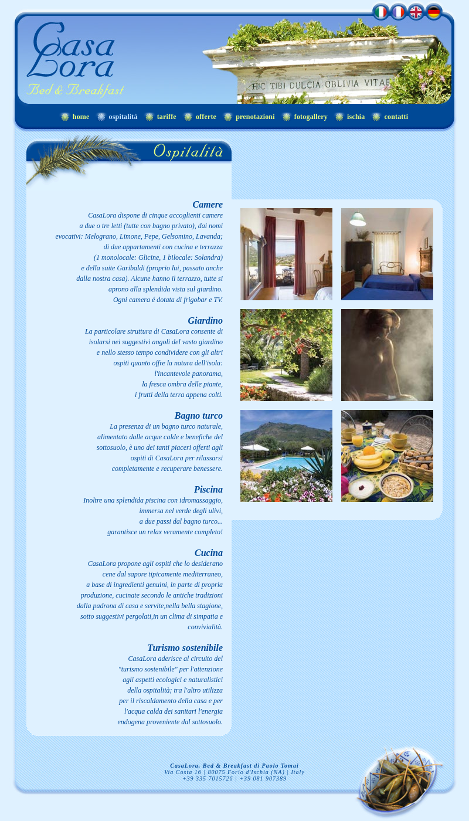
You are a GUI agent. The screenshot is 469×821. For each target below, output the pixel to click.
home (81, 117)
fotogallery (311, 117)
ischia (356, 117)
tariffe (166, 117)
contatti (396, 117)
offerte (206, 117)
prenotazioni (255, 117)
